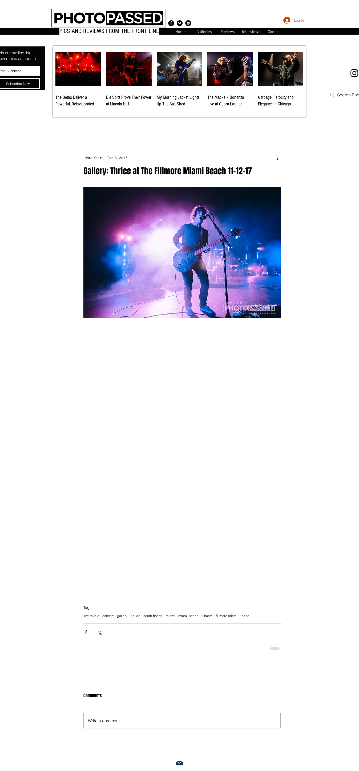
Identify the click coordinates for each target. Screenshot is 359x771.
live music (91, 616)
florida (135, 616)
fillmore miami (226, 616)
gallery (122, 616)
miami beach (188, 616)
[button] (274, 31)
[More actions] (277, 158)
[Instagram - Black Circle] (188, 23)
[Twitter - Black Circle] (180, 23)
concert (108, 616)
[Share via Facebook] (85, 632)
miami (170, 616)
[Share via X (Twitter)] (99, 632)
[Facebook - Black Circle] (171, 23)
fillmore (207, 616)
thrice (245, 616)
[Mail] (180, 763)
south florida (153, 616)
